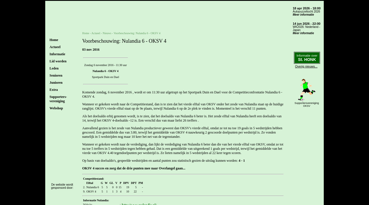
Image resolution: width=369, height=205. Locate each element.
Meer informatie (303, 14)
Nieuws (107, 33)
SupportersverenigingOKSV (306, 104)
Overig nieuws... (306, 66)
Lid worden (58, 61)
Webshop (56, 108)
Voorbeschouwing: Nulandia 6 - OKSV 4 (137, 33)
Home (54, 40)
